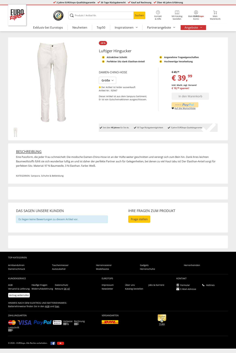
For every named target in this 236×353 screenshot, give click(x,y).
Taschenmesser (60, 269)
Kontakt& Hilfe (158, 15)
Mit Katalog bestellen (177, 15)
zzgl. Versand (189, 89)
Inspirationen (124, 27)
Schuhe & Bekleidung (52, 180)
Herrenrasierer (104, 269)
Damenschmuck (16, 273)
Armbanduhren (16, 269)
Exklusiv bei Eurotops (48, 27)
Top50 (101, 27)
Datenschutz (61, 289)
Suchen (139, 15)
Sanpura (130, 100)
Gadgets (144, 269)
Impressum (108, 289)
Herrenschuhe (147, 273)
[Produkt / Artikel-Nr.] (106, 15)
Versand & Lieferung (19, 293)
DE (65, 293)
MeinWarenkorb (215, 15)
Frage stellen (139, 223)
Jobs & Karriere (156, 289)
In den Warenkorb (190, 100)
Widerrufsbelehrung (42, 293)
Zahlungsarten (17, 319)
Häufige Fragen (39, 289)
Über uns (130, 289)
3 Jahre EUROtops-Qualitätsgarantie (75, 2)
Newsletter (107, 293)
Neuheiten (79, 27)
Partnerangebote (159, 27)
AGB (10, 289)
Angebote (192, 27)
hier (57, 310)
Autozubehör (59, 273)
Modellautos (102, 273)
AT (68, 293)
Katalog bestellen (134, 293)
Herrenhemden (192, 269)
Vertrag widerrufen (19, 299)
